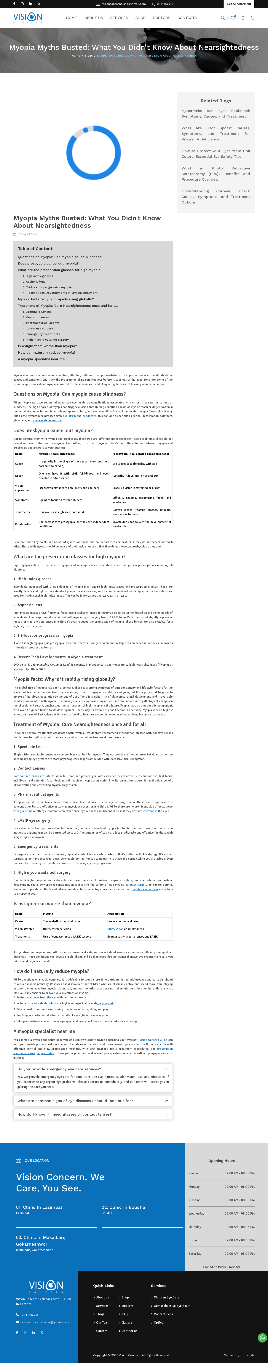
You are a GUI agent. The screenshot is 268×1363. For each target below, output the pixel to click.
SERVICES (119, 17)
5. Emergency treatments (41, 334)
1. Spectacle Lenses (37, 311)
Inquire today (45, 1053)
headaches (89, 416)
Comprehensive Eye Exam (172, 1306)
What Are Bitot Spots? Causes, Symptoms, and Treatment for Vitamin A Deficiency (216, 133)
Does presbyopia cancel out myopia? (48, 263)
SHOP (140, 17)
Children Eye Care (166, 1297)
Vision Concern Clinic (153, 1040)
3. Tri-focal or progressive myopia (47, 287)
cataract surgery (136, 885)
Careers (101, 1331)
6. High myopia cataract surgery (46, 339)
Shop (125, 1297)
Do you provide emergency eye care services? (59, 1069)
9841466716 (165, 4)
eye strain (69, 416)
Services (102, 1306)
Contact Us (130, 1331)
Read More (23, 1304)
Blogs (88, 55)
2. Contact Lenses (36, 317)
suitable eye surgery (145, 889)
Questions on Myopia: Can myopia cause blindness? (60, 257)
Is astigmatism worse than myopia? (47, 346)
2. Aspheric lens (34, 281)
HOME (71, 17)
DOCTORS (161, 17)
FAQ (125, 1314)
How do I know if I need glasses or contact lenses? (64, 1114)
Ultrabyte (248, 1355)
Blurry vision (115, 929)
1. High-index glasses (38, 276)
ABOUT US (93, 17)
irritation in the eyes (156, 811)
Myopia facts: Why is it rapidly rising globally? (56, 299)
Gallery (127, 1322)
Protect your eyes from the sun (36, 997)
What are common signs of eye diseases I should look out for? (75, 1100)
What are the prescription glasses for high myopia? (60, 270)
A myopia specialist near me (41, 359)
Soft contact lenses (26, 776)
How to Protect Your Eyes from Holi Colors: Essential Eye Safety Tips (216, 154)
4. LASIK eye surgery (38, 328)
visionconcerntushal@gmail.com (124, 4)
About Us (102, 1297)
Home (75, 55)
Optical (159, 1322)
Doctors (127, 1306)
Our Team (102, 1322)
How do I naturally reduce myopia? (47, 352)
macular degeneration (47, 420)
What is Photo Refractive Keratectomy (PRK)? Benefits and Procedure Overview (216, 174)
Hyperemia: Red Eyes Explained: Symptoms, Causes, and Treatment (216, 113)
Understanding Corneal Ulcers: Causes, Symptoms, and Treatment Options (216, 196)
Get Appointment (239, 4)
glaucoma (26, 811)
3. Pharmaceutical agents (41, 323)
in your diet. (106, 1003)
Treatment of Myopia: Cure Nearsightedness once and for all (68, 305)
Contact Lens (163, 1314)
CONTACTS (187, 17)
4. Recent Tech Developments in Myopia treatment (60, 292)
